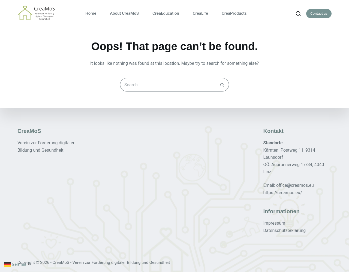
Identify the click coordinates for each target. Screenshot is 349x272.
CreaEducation (165, 13)
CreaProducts (234, 13)
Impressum (274, 223)
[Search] (298, 13)
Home (90, 13)
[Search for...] (167, 84)
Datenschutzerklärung (284, 230)
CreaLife (200, 13)
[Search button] (222, 84)
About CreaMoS (124, 13)
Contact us (318, 13)
